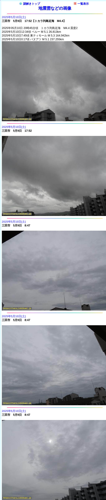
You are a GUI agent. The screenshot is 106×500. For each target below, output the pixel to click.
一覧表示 (81, 3)
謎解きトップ (29, 3)
